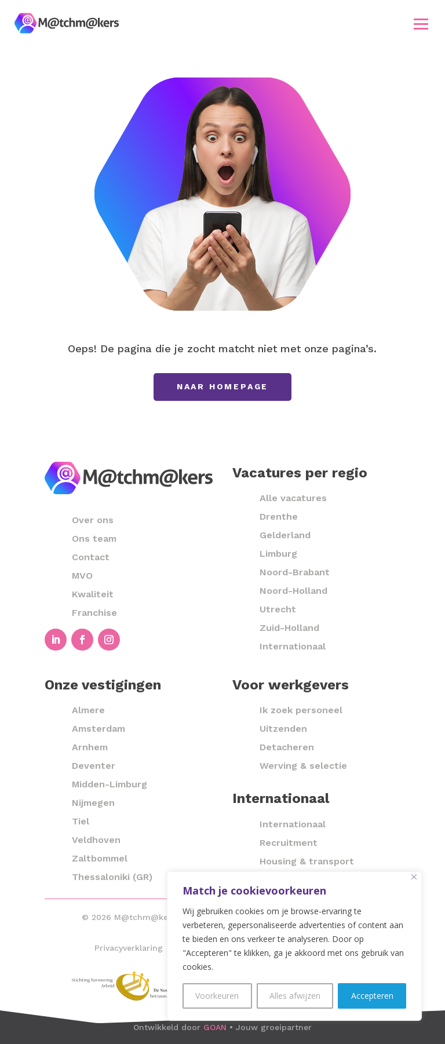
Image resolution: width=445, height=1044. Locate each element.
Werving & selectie (303, 765)
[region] (294, 946)
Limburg (278, 553)
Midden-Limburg (109, 784)
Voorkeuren (217, 995)
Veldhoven (96, 839)
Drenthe (279, 516)
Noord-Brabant (295, 572)
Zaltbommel (99, 858)
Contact (91, 557)
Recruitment (289, 842)
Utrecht (278, 609)
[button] (421, 23)
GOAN (215, 1027)
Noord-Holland (293, 590)
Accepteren (372, 995)
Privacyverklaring (128, 947)
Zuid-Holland (289, 627)
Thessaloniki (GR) (112, 876)
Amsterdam (98, 728)
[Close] (414, 876)
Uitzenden (283, 728)
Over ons (93, 519)
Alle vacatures (293, 497)
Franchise (94, 612)
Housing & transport (307, 861)
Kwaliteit (93, 594)
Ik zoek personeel (301, 710)
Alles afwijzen (294, 995)
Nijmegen (93, 802)
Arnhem (90, 747)
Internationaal (293, 646)
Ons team (94, 538)
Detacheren (287, 747)
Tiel (80, 821)
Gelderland (285, 535)
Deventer (93, 765)
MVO (82, 575)
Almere (88, 710)
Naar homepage (222, 386)
